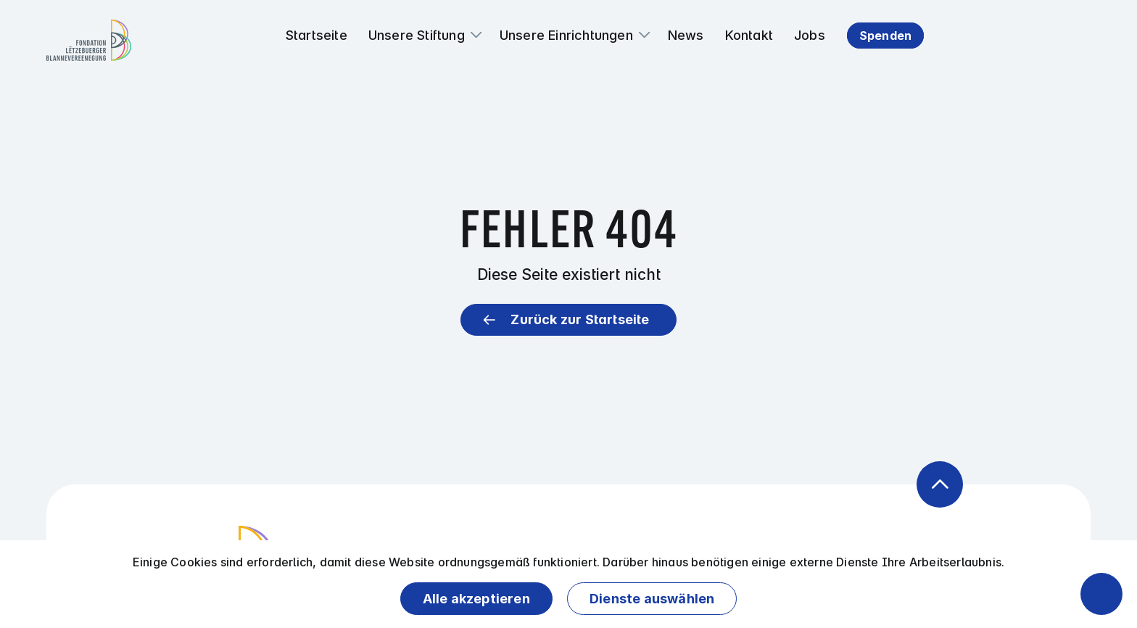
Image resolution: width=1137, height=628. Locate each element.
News (686, 35)
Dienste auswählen (652, 598)
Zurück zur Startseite (579, 319)
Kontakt (749, 35)
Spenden (885, 35)
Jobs (809, 35)
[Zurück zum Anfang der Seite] (940, 484)
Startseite (316, 35)
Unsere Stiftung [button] (416, 35)
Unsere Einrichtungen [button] (566, 35)
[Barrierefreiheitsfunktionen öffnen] (1101, 594)
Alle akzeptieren (476, 598)
